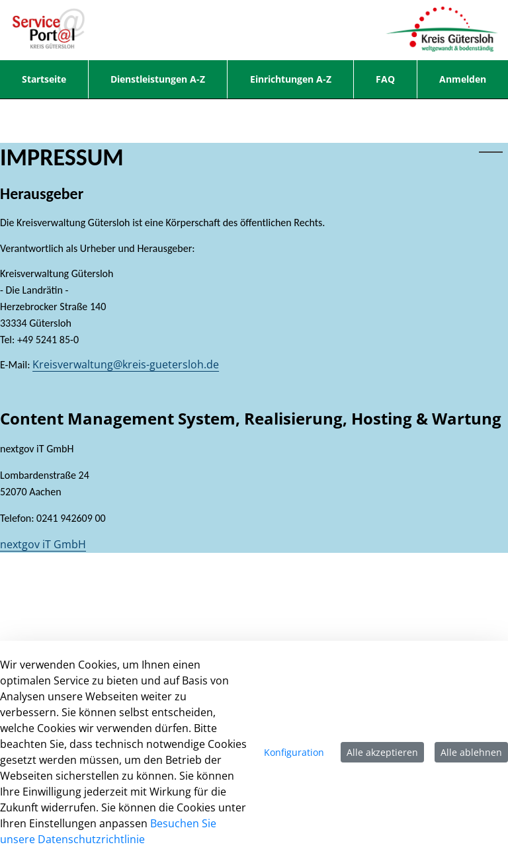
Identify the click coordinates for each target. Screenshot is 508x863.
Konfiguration (294, 752)
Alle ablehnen (471, 752)
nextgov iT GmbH (43, 544)
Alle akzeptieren (382, 752)
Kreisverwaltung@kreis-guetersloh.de (125, 364)
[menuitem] (44, 79)
